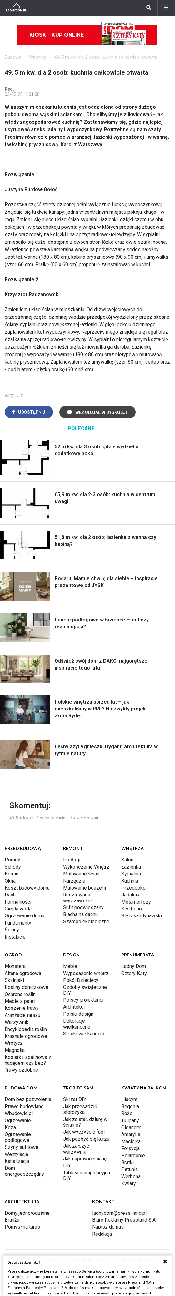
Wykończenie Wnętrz (86, 867)
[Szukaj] (149, 8)
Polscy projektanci (83, 1000)
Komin (11, 874)
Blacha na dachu (80, 914)
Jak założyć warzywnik (76, 1148)
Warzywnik (16, 1022)
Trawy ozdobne (21, 1070)
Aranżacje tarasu (22, 1015)
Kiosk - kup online (87, 35)
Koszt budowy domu (27, 888)
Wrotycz (14, 1043)
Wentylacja (16, 1154)
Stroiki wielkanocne (84, 1034)
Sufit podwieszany (83, 907)
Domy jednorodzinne (27, 1213)
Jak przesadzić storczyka (80, 1109)
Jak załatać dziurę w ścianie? (85, 1122)
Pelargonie (133, 1156)
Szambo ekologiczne (86, 922)
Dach (10, 895)
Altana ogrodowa (23, 973)
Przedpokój (134, 888)
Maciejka (131, 1141)
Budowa (13, 57)
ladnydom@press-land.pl (119, 1213)
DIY (67, 1166)
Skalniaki (14, 980)
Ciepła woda (18, 909)
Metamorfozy (136, 902)
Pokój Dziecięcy (80, 980)
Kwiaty (128, 1183)
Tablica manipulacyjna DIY (86, 1175)
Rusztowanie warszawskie (77, 897)
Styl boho (131, 909)
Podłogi (71, 860)
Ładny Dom (133, 966)
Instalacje (15, 937)
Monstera (15, 966)
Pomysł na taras (22, 1227)
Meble (70, 966)
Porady (12, 860)
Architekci (74, 1007)
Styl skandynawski (141, 916)
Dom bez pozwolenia (28, 1099)
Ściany (12, 930)
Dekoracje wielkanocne (76, 1023)
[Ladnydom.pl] (16, 8)
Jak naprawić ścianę (85, 1159)
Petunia (129, 1169)
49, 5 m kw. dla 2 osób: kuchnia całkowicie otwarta (105, 57)
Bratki (127, 1162)
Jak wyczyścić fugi (84, 1132)
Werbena (131, 1176)
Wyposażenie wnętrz (86, 973)
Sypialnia (131, 874)
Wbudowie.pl (19, 1113)
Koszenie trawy (22, 1008)
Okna (10, 881)
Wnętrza (37, 57)
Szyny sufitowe (21, 1147)
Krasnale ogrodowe (26, 1036)
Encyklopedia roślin (26, 1029)
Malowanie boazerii (84, 888)
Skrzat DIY (74, 1099)
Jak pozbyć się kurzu (86, 1139)
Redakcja (102, 1234)
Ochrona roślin (20, 994)
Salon (127, 860)
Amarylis (130, 1134)
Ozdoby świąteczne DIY (85, 990)
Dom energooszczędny (24, 1171)
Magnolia (15, 1050)
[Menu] (166, 8)
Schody (13, 867)
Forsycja (130, 1148)
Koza (10, 1127)
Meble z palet (20, 1001)
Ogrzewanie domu (24, 916)
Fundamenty (18, 923)
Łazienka (131, 867)
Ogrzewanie (18, 1121)
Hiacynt (129, 1099)
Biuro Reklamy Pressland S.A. (124, 1220)
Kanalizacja (17, 1161)
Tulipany (130, 1121)
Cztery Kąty (134, 973)
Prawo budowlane (24, 1106)
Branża (12, 1220)
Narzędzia (74, 881)
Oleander (131, 1127)
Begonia (130, 1106)
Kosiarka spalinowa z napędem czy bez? (28, 1060)
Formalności (18, 902)
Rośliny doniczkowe (26, 987)
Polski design (78, 1014)
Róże (126, 1113)
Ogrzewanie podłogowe (18, 1137)
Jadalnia (130, 895)
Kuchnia (129, 881)
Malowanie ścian (81, 874)
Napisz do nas (108, 1227)
